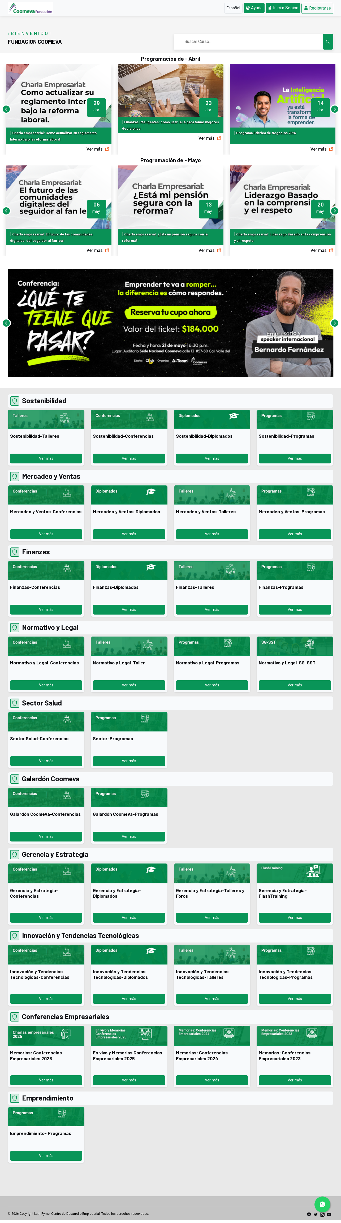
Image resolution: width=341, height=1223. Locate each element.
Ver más (98, 149)
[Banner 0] (171, 382)
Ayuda (254, 7)
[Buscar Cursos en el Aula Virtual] (328, 42)
